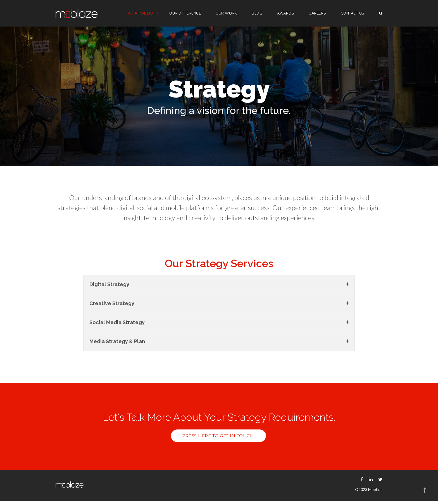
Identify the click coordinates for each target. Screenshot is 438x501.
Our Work (226, 13)
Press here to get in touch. (218, 435)
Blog (257, 13)
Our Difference (185, 13)
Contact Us (352, 13)
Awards (285, 13)
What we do (140, 13)
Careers (317, 13)
